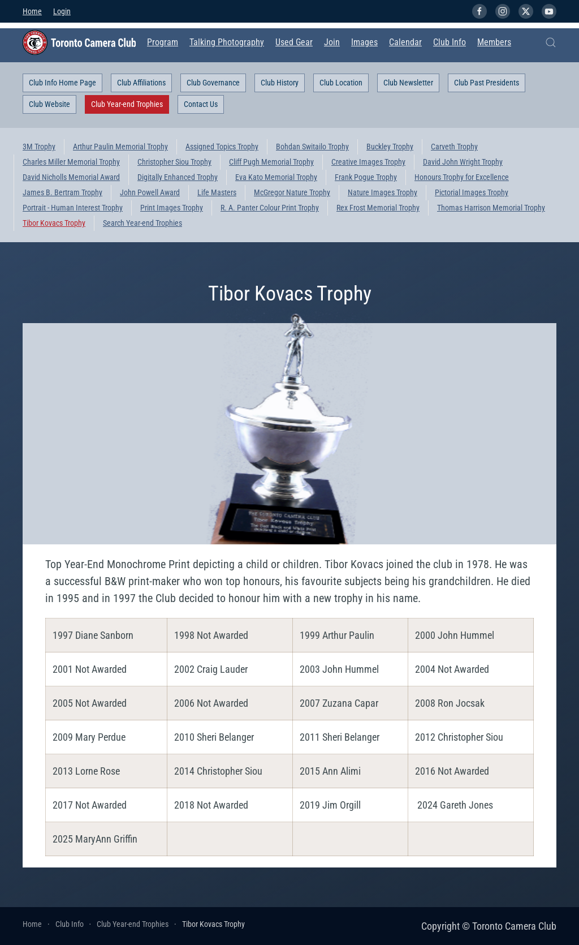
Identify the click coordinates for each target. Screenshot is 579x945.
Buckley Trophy (389, 146)
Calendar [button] (405, 42)
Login (62, 11)
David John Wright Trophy (463, 161)
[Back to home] (79, 42)
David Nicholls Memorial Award (71, 177)
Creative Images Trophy (368, 161)
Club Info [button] (449, 42)
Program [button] (162, 42)
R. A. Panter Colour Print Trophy (270, 207)
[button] (550, 42)
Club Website (49, 104)
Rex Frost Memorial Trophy (378, 207)
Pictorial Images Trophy (471, 192)
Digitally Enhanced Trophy (177, 177)
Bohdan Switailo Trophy (312, 146)
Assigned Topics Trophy (221, 146)
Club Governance (213, 82)
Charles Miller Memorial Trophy (71, 161)
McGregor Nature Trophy (292, 192)
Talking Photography (226, 42)
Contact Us (201, 104)
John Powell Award (150, 192)
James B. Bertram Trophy (62, 192)
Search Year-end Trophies (142, 222)
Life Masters (216, 192)
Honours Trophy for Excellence (461, 177)
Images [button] (364, 42)
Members (494, 42)
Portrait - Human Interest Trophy (73, 207)
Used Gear (294, 42)
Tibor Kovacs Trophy (54, 222)
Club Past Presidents (486, 82)
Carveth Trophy (454, 146)
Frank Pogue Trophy (366, 177)
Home (32, 11)
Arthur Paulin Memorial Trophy (120, 146)
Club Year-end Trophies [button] (127, 104)
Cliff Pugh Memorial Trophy (271, 161)
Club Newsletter (408, 82)
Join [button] (332, 42)
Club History (280, 82)
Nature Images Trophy (382, 192)
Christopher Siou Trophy (174, 161)
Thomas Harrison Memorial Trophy (491, 207)
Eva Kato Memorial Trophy (276, 177)
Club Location (340, 82)
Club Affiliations (141, 82)
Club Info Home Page (62, 82)
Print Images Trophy (171, 207)
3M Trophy (39, 146)
